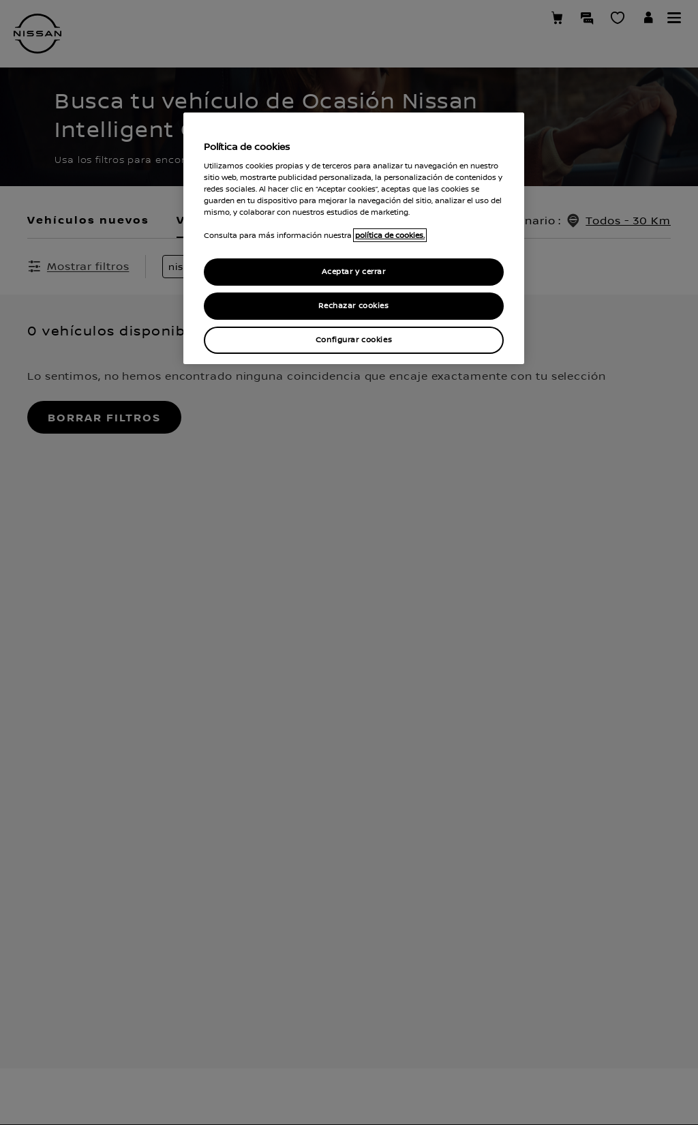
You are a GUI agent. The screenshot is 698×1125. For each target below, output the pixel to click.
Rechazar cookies (353, 305)
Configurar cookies (354, 339)
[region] (353, 238)
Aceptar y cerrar (353, 271)
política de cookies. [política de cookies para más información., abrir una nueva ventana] (390, 235)
